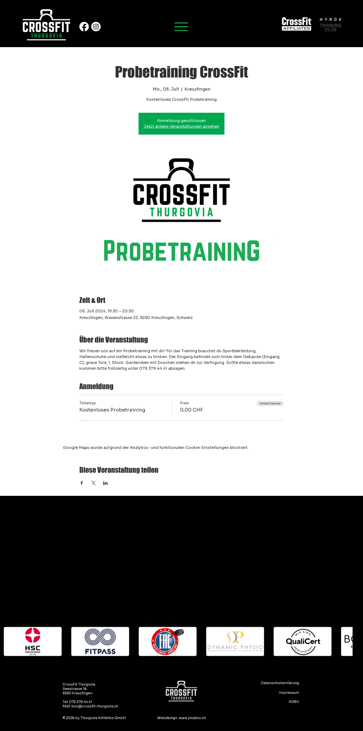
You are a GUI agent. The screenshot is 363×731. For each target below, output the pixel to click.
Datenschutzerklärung (280, 683)
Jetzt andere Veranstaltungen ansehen (181, 126)
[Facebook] (84, 26)
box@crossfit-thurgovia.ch (94, 706)
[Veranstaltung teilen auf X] (93, 483)
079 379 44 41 (80, 702)
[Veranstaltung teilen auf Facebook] (81, 483)
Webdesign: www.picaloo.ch (181, 718)
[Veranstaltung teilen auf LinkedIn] (105, 483)
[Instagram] (96, 26)
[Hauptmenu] (181, 26)
